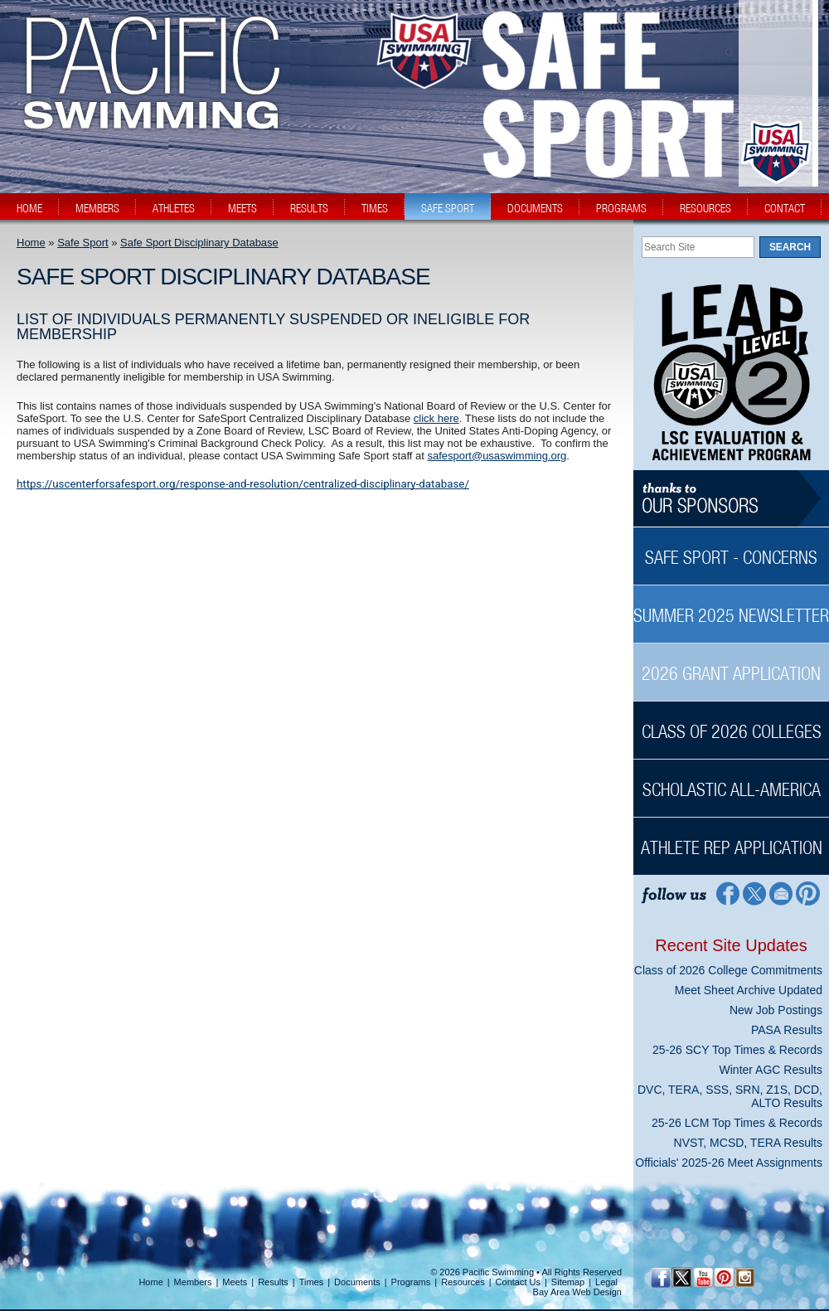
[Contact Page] (781, 893)
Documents (357, 1282)
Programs (411, 1282)
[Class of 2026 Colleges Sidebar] (731, 723)
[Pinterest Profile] (809, 893)
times (374, 208)
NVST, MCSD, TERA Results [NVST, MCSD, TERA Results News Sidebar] (748, 1142)
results (309, 208)
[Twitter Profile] (754, 893)
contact (784, 208)
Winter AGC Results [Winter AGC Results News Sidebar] (771, 1069)
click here (436, 418)
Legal (606, 1282)
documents (535, 208)
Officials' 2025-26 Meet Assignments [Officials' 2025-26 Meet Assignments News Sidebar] (728, 1162)
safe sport (447, 208)
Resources (463, 1282)
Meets (234, 1282)
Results (273, 1282)
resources (705, 208)
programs (621, 208)
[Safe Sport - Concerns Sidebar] (731, 548)
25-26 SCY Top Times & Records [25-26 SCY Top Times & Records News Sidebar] (737, 1049)
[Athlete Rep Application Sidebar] (731, 839)
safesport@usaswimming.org (496, 455)
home (29, 208)
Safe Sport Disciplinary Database (199, 242)
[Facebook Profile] (726, 893)
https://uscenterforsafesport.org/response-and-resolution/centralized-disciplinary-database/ (243, 484)
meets (242, 208)
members (97, 208)
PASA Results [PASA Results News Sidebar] (786, 1030)
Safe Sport (82, 242)
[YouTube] (702, 1277)
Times (311, 1282)
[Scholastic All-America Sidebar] (731, 781)
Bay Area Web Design (577, 1292)
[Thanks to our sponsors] (731, 498)
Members (193, 1282)
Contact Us (518, 1282)
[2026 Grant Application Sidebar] (731, 664)
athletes (174, 208)
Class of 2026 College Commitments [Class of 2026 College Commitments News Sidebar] (728, 970)
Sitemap (567, 1282)
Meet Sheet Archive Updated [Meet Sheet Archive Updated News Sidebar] (748, 990)
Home (31, 242)
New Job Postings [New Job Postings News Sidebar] (776, 1010)
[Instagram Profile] (744, 1277)
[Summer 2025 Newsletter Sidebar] (731, 606)
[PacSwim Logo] (146, 115)
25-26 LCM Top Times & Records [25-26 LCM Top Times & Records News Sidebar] (737, 1122)
